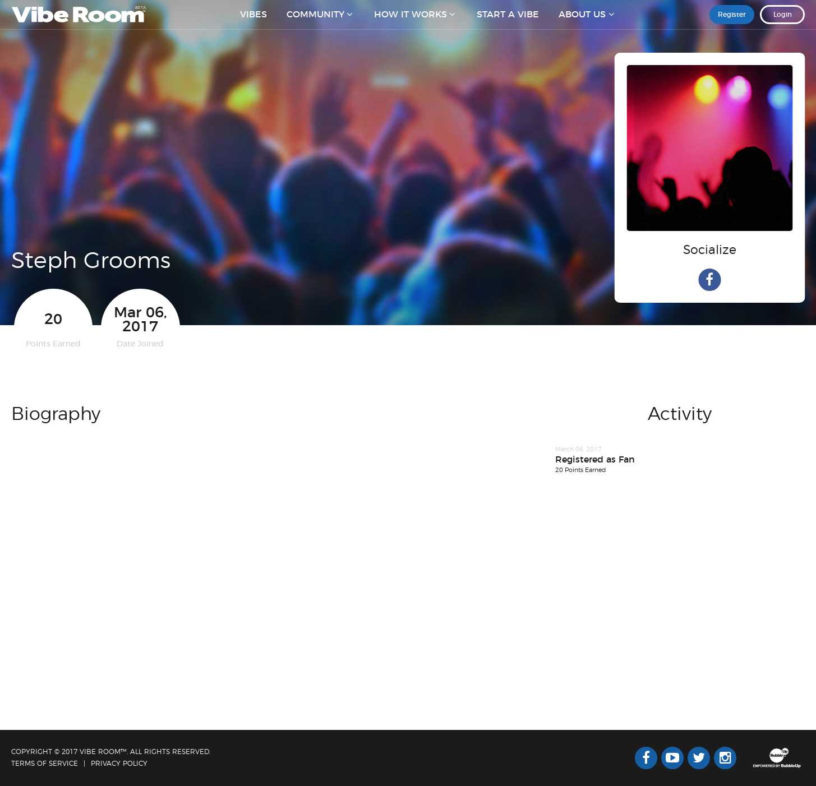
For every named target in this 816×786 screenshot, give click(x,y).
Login (782, 22)
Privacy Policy (119, 763)
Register (732, 22)
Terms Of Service (44, 763)
